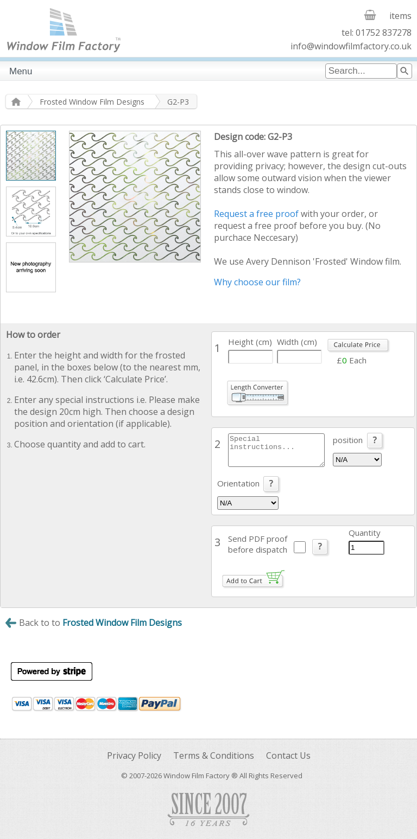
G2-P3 (178, 102)
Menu (21, 71)
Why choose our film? (257, 282)
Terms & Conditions (213, 755)
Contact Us (288, 755)
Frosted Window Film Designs (92, 102)
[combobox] (361, 71)
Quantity (365, 532)
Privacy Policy (134, 755)
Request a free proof (256, 214)
